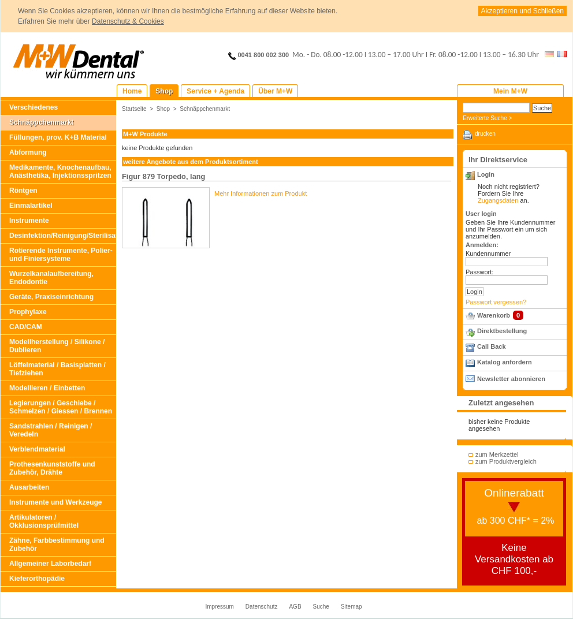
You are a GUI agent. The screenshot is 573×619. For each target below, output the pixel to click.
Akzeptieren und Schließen (522, 11)
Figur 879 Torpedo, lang (163, 176)
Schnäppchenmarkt (41, 122)
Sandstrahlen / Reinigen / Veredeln (50, 430)
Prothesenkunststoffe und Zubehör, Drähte (52, 468)
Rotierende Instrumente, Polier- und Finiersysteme (61, 255)
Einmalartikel (31, 206)
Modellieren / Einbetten (47, 388)
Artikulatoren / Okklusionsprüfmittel (44, 521)
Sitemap (351, 606)
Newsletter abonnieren (511, 378)
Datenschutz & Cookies (128, 21)
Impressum (219, 606)
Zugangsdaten (498, 200)
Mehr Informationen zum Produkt (260, 193)
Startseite (134, 109)
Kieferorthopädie (37, 579)
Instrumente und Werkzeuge (55, 502)
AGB (295, 606)
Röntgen (23, 191)
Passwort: (479, 272)
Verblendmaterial (37, 449)
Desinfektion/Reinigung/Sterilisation (62, 236)
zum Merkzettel (497, 454)
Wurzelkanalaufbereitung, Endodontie (51, 278)
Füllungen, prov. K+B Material (58, 137)
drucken (485, 133)
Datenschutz (261, 606)
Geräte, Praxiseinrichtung (51, 297)
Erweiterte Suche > (487, 118)
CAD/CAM (25, 327)
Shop (163, 109)
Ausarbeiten (29, 487)
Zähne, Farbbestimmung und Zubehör (57, 544)
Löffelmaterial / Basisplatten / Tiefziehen (57, 369)
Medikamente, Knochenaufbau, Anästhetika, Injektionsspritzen (60, 171)
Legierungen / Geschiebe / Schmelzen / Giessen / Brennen (60, 407)
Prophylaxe (28, 312)
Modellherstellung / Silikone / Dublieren (57, 346)
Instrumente (29, 221)
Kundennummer (488, 253)
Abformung (28, 152)
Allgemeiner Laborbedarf (50, 564)
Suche (321, 606)
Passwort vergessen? (496, 302)
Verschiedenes (33, 107)
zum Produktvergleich (506, 461)
